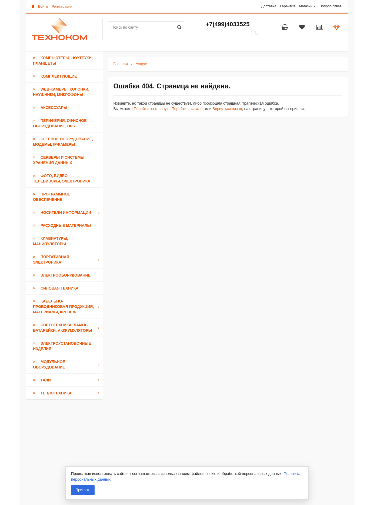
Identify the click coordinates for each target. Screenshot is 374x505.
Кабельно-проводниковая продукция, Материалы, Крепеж (67, 306)
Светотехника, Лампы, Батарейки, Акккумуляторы (67, 328)
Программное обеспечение (51, 197)
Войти (43, 6)
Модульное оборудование (67, 364)
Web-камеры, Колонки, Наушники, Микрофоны (61, 92)
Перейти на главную (151, 109)
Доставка (268, 6)
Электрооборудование (62, 275)
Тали (67, 380)
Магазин (305, 6)
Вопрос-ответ (330, 6)
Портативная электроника (67, 259)
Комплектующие (55, 76)
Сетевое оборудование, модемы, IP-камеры (63, 142)
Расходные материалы (62, 225)
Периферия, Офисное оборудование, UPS (60, 123)
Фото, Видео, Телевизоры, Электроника (61, 178)
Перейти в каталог (188, 109)
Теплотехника (67, 393)
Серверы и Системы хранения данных (58, 160)
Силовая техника (55, 288)
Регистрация (62, 6)
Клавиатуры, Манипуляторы (50, 241)
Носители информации (67, 212)
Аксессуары (50, 107)
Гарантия (287, 6)
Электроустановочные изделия (62, 346)
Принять (82, 490)
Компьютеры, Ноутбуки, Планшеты (63, 60)
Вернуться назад (227, 109)
